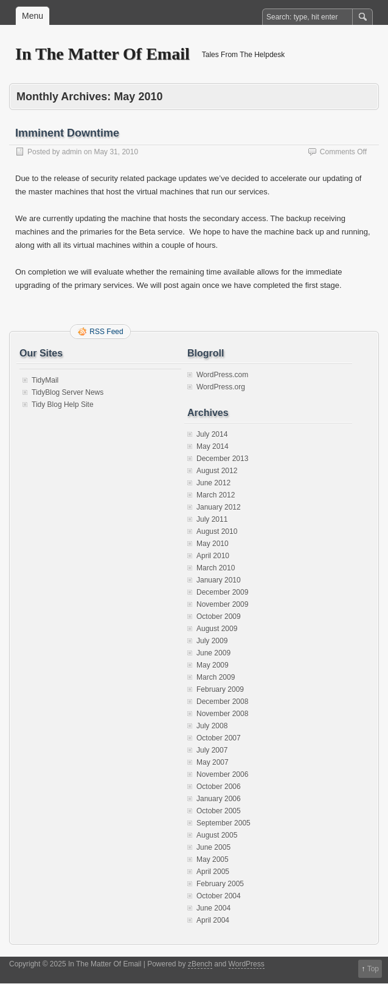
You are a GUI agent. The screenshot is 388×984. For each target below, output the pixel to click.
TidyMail (45, 380)
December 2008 (222, 701)
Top (373, 969)
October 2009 (218, 616)
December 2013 (222, 458)
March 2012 (215, 495)
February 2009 (220, 689)
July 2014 (211, 434)
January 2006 (218, 798)
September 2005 (223, 823)
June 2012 (213, 483)
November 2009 (222, 604)
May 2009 (212, 665)
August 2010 (216, 531)
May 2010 (212, 543)
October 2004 (218, 896)
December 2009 (222, 592)
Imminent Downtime (67, 133)
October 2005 (218, 811)
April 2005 (212, 871)
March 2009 (215, 677)
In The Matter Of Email (102, 53)
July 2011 (211, 519)
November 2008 (222, 713)
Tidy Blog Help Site (63, 404)
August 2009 (216, 628)
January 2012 (218, 507)
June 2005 (213, 847)
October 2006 (218, 786)
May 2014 (212, 446)
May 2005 (212, 859)
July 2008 (211, 726)
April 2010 (212, 556)
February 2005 (220, 884)
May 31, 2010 (116, 152)
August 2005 (216, 835)
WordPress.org (220, 387)
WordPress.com (222, 375)
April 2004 (212, 920)
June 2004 (213, 908)
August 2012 (216, 470)
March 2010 (215, 568)
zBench (200, 964)
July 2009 (211, 641)
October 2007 (218, 738)
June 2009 (213, 653)
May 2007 (212, 762)
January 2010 (218, 580)
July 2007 (211, 750)
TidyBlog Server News (67, 392)
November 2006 (222, 774)
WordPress (247, 964)
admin (72, 152)
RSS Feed (106, 331)
